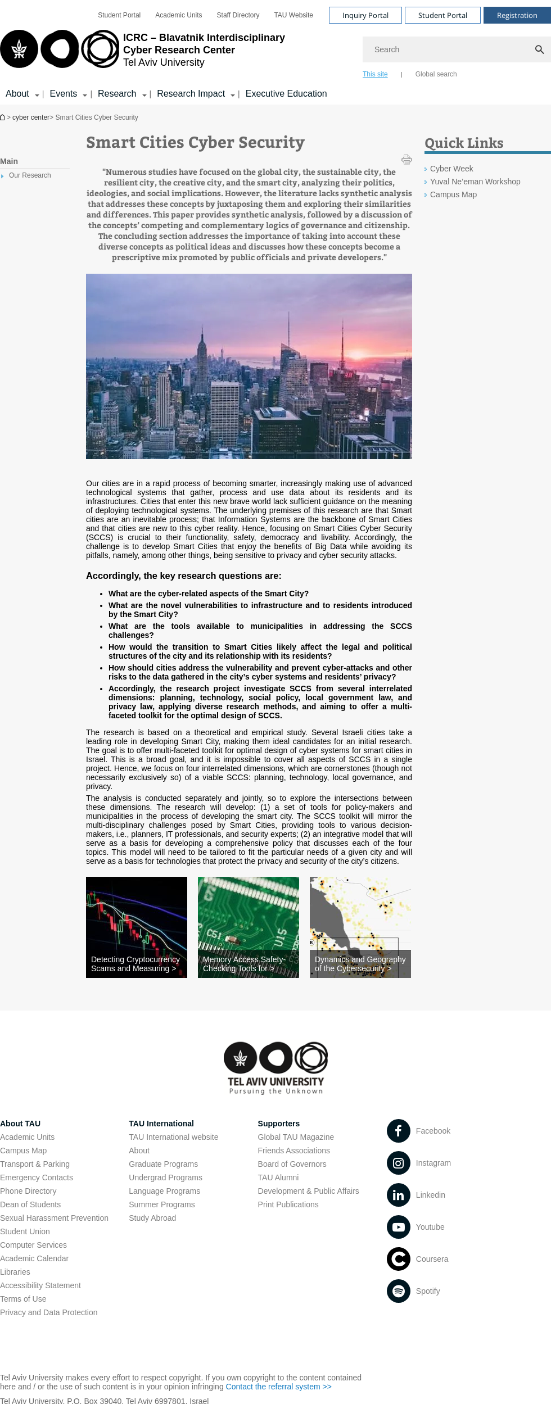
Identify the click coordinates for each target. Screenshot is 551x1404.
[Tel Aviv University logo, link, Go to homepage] (142, 53)
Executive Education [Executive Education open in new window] (286, 93)
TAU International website (173, 1137)
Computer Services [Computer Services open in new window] (33, 1244)
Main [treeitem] (9, 161)
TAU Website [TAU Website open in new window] (293, 15)
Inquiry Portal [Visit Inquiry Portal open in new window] (365, 15)
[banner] (275, 52)
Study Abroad (152, 1217)
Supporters (279, 1123)
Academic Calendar (34, 1258)
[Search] (457, 49)
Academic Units (27, 1137)
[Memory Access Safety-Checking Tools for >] (248, 964)
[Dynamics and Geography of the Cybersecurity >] (360, 964)
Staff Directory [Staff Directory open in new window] (238, 15)
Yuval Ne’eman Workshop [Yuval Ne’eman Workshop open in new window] (475, 181)
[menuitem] (119, 15)
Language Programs (164, 1190)
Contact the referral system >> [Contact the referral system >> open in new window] (279, 1386)
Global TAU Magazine (296, 1137)
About (139, 1150)
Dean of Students (30, 1204)
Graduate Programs (163, 1164)
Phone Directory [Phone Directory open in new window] (28, 1190)
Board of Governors (292, 1164)
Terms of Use (23, 1298)
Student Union (25, 1231)
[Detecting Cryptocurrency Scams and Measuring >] (136, 964)
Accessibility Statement (40, 1285)
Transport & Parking (35, 1164)
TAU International (161, 1123)
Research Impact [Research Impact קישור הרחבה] (191, 93)
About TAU (20, 1123)
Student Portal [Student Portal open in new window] (119, 15)
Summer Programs (162, 1204)
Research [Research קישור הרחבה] (117, 93)
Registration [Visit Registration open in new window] (517, 15)
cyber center (30, 117)
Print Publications (288, 1204)
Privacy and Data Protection (49, 1312)
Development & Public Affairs (308, 1190)
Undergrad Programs (165, 1177)
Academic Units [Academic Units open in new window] (178, 15)
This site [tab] (375, 74)
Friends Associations (294, 1150)
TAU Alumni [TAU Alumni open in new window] (278, 1177)
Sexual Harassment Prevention (54, 1217)
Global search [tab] (436, 74)
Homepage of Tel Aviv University (3, 117)
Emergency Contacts (36, 1177)
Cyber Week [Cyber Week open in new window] (451, 168)
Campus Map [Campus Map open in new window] (453, 194)
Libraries (15, 1271)
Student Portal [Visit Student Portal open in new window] (442, 15)
